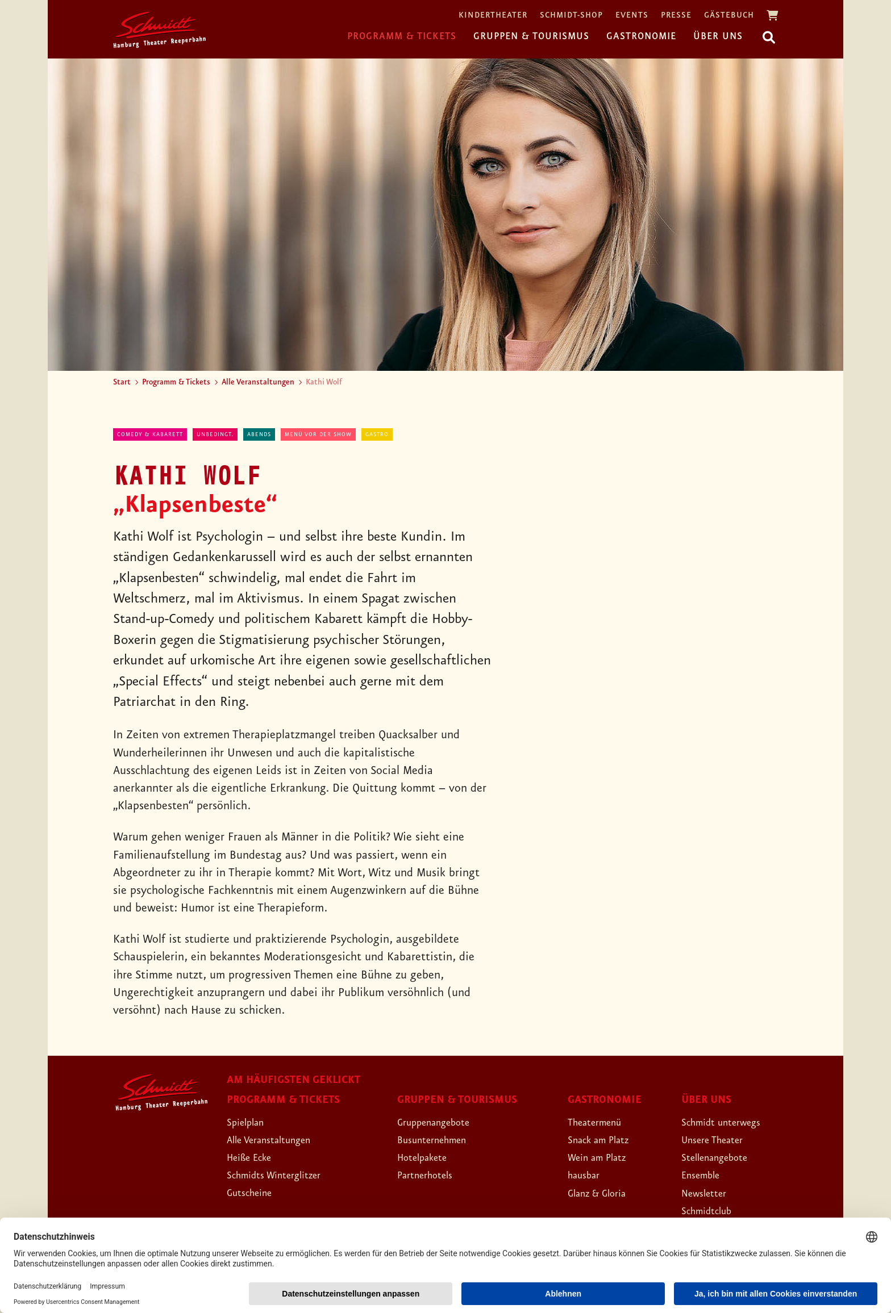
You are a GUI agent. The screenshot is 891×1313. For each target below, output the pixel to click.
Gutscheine (254, 1192)
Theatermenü (600, 1122)
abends (259, 434)
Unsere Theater (718, 1140)
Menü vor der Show (318, 434)
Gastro (377, 434)
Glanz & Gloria (604, 1193)
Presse (676, 15)
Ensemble (704, 1175)
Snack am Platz (605, 1140)
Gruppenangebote (441, 1122)
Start (122, 382)
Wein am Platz (603, 1157)
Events (631, 15)
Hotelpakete (427, 1157)
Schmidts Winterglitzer (283, 1175)
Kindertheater (493, 15)
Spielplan (249, 1122)
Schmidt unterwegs (729, 1122)
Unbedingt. (215, 434)
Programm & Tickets (401, 36)
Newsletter (708, 1193)
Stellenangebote (721, 1157)
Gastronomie (641, 36)
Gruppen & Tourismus (531, 36)
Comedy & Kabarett (150, 434)
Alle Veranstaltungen (258, 382)
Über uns (718, 36)
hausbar (587, 1175)
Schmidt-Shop (571, 15)
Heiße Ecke (254, 1157)
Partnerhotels (430, 1175)
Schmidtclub (711, 1211)
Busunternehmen (439, 1140)
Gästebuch (729, 15)
